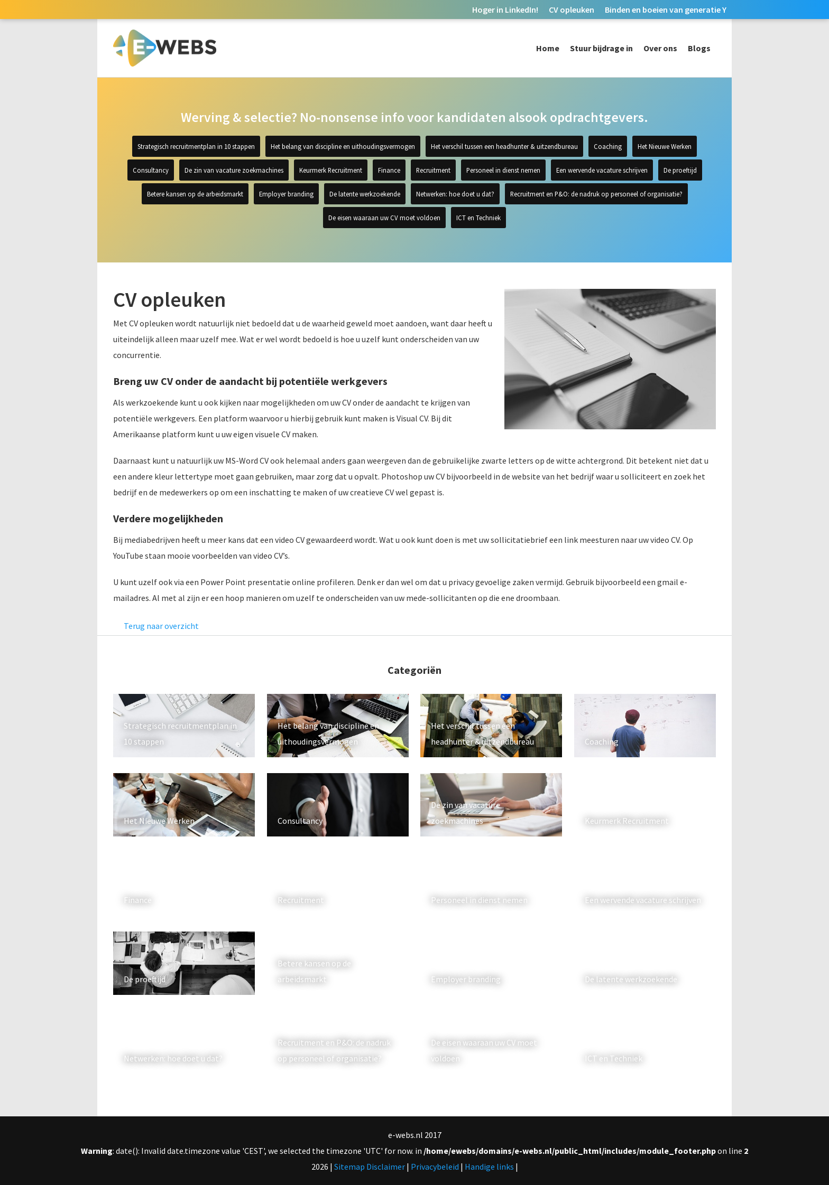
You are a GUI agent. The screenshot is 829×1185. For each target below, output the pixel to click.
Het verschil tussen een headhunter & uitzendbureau (504, 146)
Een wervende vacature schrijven (602, 170)
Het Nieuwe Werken (665, 146)
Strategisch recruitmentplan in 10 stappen (196, 146)
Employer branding (286, 194)
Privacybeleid (435, 1166)
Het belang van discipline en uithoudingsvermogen (343, 146)
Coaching (608, 146)
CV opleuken (571, 9)
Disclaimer (385, 1166)
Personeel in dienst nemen (503, 170)
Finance (389, 170)
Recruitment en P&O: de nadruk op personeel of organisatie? (596, 194)
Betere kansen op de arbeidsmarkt (195, 194)
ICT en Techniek (478, 217)
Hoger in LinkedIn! (505, 9)
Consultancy (151, 170)
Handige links (489, 1166)
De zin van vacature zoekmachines (234, 170)
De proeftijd (680, 170)
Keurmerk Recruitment (330, 170)
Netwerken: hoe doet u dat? (455, 194)
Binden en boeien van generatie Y (665, 9)
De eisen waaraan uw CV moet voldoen (384, 217)
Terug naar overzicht (161, 625)
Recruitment (433, 170)
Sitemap (349, 1166)
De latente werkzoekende (364, 194)
